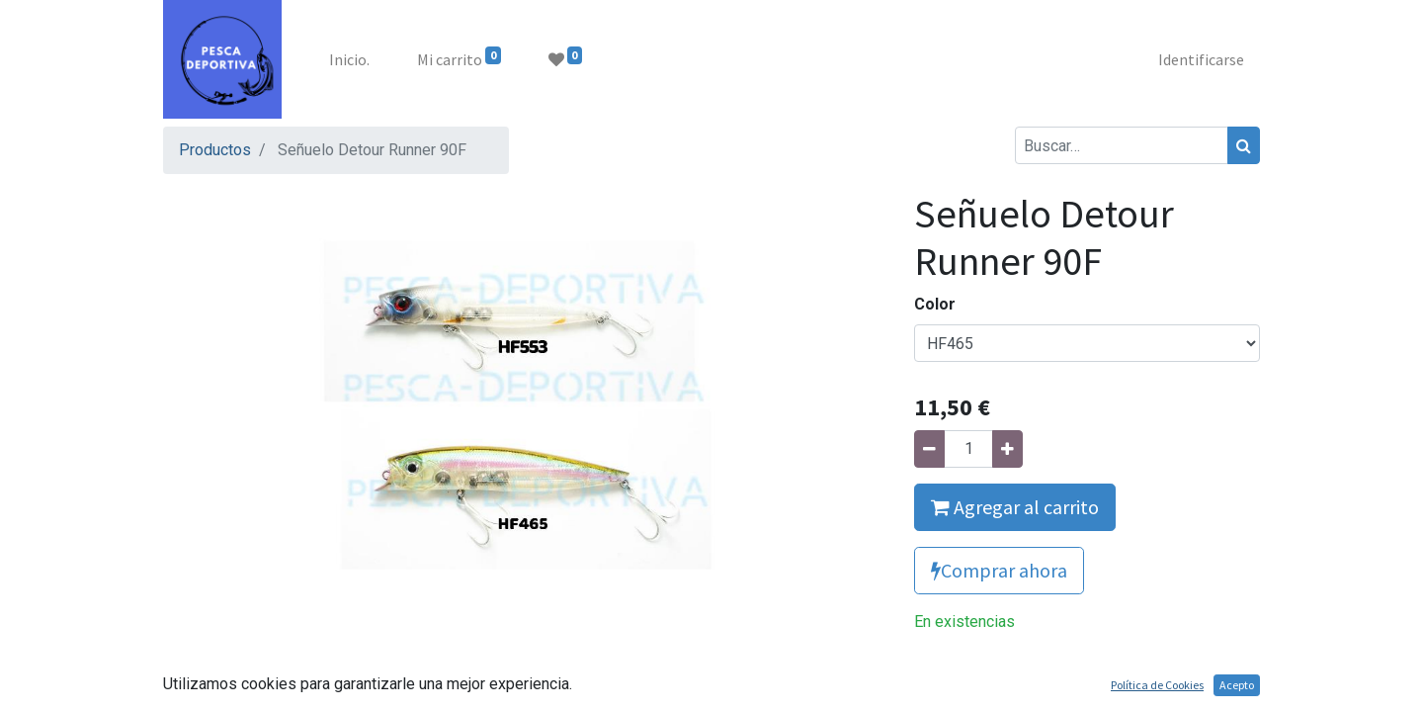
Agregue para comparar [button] (1016, 668)
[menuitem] (349, 59)
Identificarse (1201, 59)
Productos (215, 149)
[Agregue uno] (1007, 449)
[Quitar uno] (929, 449)
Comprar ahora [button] (999, 570)
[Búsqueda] (1243, 145)
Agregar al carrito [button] (1015, 506)
